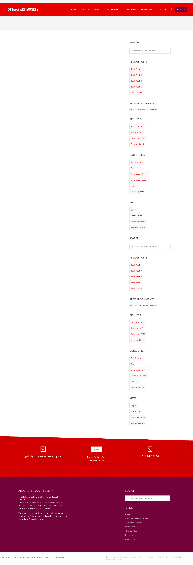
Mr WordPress (136, 109)
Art (132, 168)
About (85, 9)
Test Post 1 (136, 87)
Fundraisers (112, 9)
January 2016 (137, 132)
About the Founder (133, 523)
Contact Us (130, 539)
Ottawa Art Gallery (139, 174)
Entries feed (136, 215)
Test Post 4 (136, 69)
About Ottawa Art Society (136, 518)
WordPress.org (138, 227)
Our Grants (130, 527)
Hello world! (136, 92)
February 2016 (137, 126)
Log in (133, 210)
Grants (97, 9)
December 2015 (138, 138)
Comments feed (138, 221)
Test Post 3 (136, 75)
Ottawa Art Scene (139, 180)
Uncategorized (137, 191)
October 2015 (137, 144)
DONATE (181, 9)
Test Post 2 (136, 81)
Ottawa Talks (129, 9)
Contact (162, 9)
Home (73, 9)
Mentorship (146, 9)
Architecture (137, 162)
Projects (135, 186)
